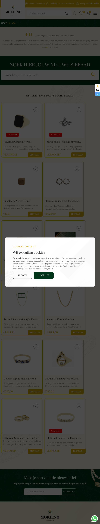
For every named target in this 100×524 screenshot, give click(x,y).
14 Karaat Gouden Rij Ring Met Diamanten (15, 380)
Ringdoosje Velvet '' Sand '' (80, 142)
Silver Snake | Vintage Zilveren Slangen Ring (48, 142)
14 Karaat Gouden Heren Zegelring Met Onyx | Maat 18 (15, 142)
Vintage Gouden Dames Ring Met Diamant (49, 201)
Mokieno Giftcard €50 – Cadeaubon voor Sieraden (83, 201)
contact (45, 47)
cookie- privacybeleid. (45, 268)
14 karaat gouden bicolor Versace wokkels (17, 201)
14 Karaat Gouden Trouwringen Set (46, 321)
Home (4, 23)
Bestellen (25, 154)
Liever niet (36, 275)
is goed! (20, 275)
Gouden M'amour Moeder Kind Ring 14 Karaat (15, 321)
